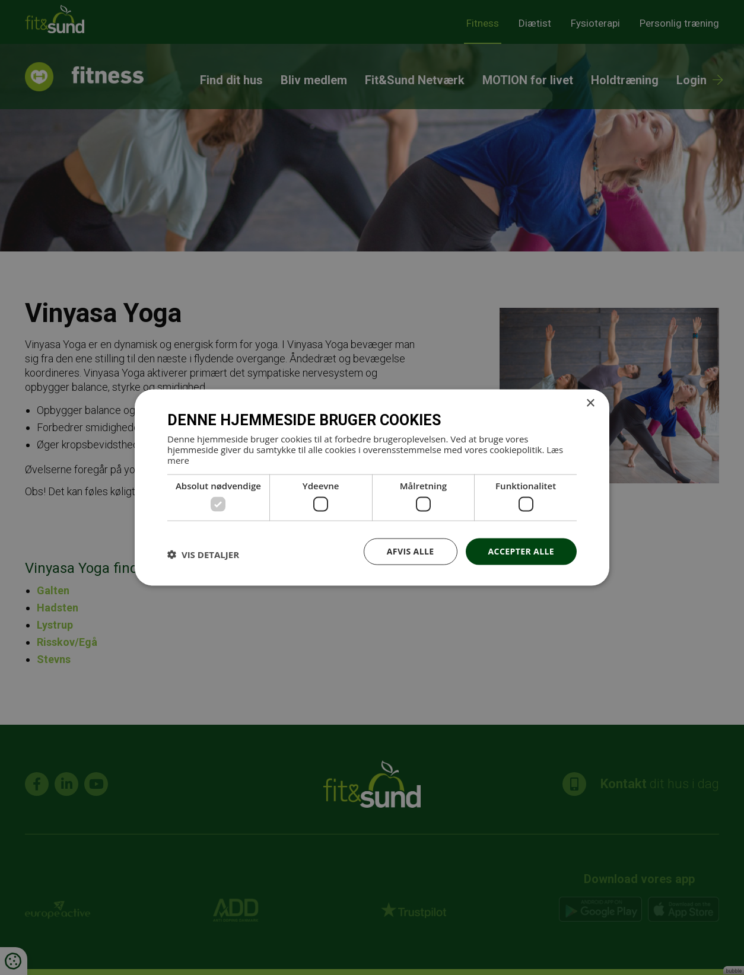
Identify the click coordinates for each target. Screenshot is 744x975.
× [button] (590, 403)
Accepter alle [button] (521, 551)
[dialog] (372, 487)
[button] (203, 554)
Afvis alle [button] (410, 551)
